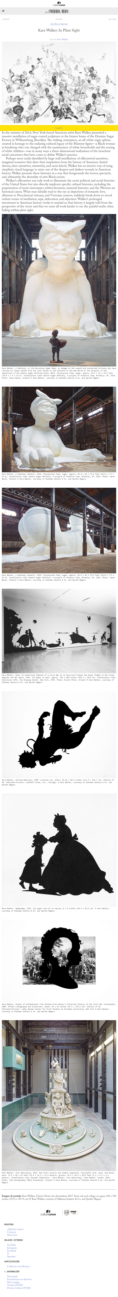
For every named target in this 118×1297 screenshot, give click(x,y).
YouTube (11, 1245)
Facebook (11, 1251)
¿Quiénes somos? (15, 1229)
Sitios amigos (13, 1282)
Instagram (12, 1248)
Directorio (12, 1235)
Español (59, 128)
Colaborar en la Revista (18, 1266)
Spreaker (11, 1257)
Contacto (11, 1232)
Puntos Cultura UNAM (19, 1288)
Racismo (59, 19)
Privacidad (12, 1276)
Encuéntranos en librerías (19, 1279)
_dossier (5, 19)
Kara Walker (62, 39)
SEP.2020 (112, 19)
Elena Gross (59, 24)
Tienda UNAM (15, 1285)
